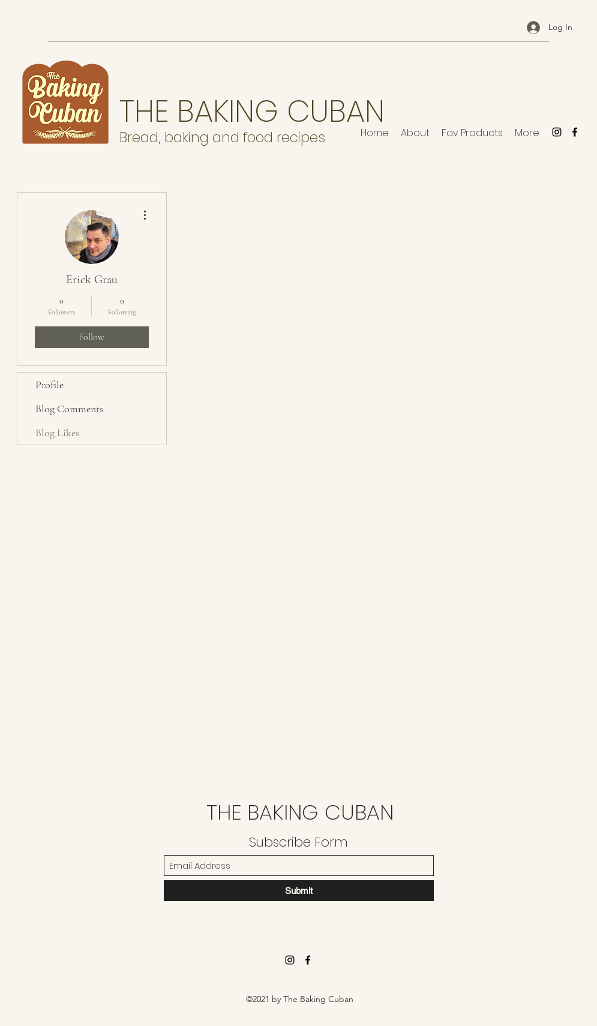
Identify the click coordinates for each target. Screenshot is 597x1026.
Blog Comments (69, 408)
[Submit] (299, 890)
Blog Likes (57, 432)
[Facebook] (575, 132)
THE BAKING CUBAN (252, 112)
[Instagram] (557, 132)
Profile (49, 384)
